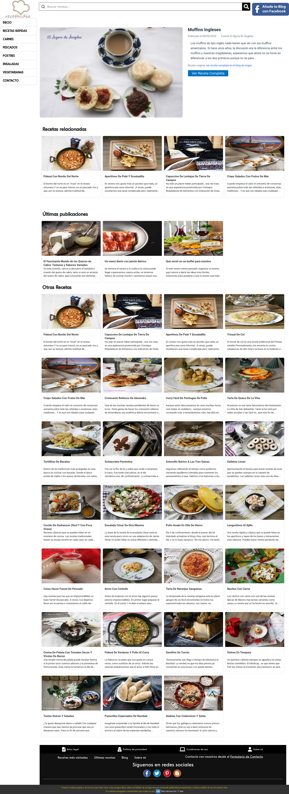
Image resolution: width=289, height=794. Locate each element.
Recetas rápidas (15, 31)
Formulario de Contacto (246, 756)
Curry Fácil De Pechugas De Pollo (186, 398)
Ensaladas (11, 64)
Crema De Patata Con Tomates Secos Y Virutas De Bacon (67, 654)
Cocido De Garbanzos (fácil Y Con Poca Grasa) (67, 527)
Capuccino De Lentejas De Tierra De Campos (188, 178)
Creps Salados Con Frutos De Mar (248, 176)
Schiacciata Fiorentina (118, 461)
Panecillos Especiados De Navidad (126, 716)
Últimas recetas (105, 757)
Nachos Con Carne (238, 589)
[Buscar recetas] (140, 7)
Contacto (10, 80)
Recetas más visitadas (73, 757)
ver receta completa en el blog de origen (229, 65)
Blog (125, 757)
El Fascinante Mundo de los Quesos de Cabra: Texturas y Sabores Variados (67, 263)
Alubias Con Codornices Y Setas (186, 716)
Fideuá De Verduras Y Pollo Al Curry (127, 652)
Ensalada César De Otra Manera (124, 525)
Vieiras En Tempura (239, 652)
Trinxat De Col (236, 334)
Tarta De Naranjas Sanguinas (184, 589)
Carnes (8, 39)
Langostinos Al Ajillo (240, 525)
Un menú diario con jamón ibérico (125, 261)
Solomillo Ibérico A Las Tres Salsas (188, 461)
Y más (180, 791)
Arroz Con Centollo (116, 589)
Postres (9, 56)
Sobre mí (140, 757)
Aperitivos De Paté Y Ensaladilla (124, 176)
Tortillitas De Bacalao (56, 461)
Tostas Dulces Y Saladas (58, 716)
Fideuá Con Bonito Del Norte (61, 176)
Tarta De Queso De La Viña (243, 398)
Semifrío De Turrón (177, 652)
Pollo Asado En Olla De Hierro (184, 525)
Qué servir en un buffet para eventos (188, 261)
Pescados (10, 47)
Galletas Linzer (236, 461)
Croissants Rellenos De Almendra (125, 398)
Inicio (7, 22)
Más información (168, 791)
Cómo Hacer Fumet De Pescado (63, 589)
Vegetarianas (13, 72)
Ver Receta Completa (208, 73)
